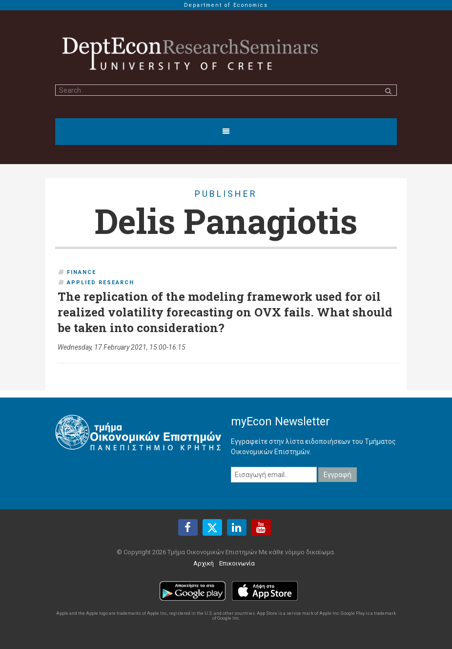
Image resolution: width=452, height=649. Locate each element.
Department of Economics (226, 5)
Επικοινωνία (237, 563)
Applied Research (100, 282)
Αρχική (203, 563)
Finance (81, 272)
